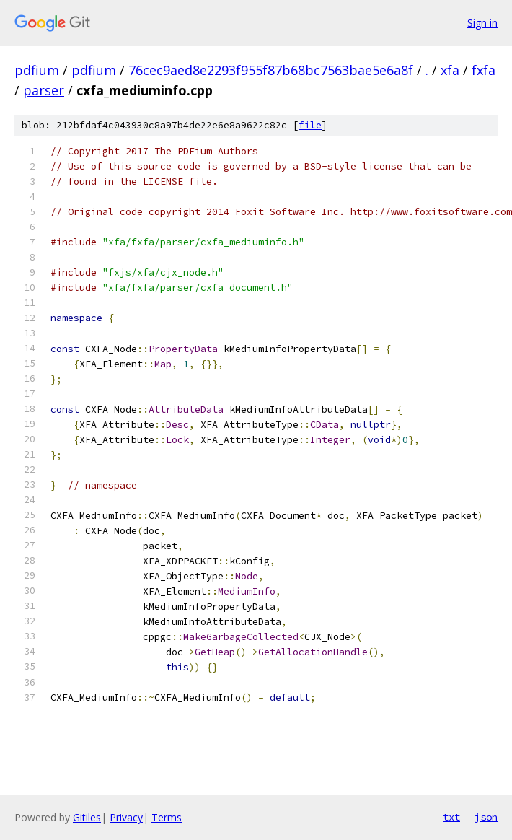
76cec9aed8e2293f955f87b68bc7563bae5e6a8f (270, 70)
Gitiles (87, 817)
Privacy (126, 817)
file (310, 125)
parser (43, 90)
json (486, 816)
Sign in (482, 23)
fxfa (483, 70)
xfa (450, 70)
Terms (166, 817)
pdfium (36, 70)
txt (451, 816)
